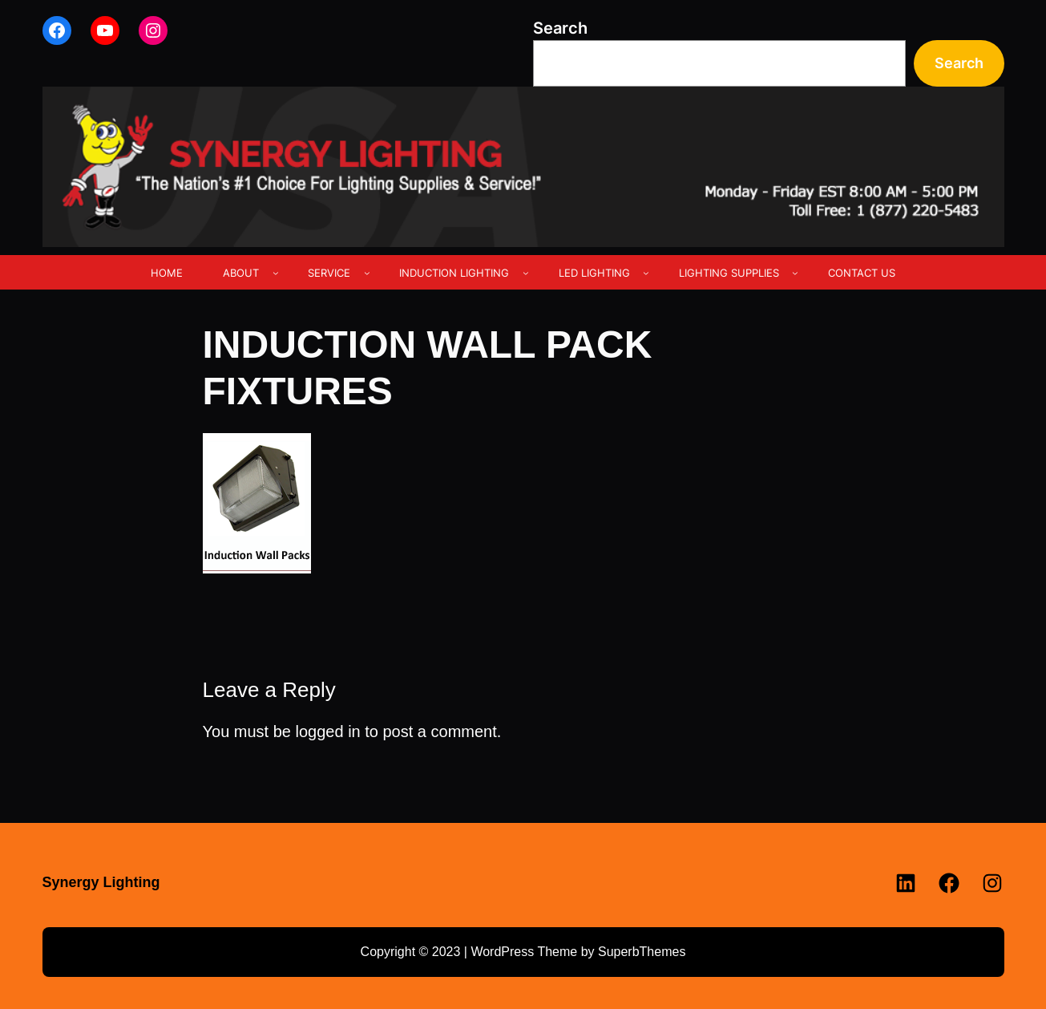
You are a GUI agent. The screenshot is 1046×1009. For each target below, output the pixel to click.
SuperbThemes (641, 951)
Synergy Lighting (101, 882)
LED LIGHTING (594, 272)
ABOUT (241, 272)
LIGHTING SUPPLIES (729, 272)
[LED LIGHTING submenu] (646, 272)
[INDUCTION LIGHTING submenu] (526, 272)
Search (560, 28)
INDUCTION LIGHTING (454, 272)
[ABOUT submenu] (276, 272)
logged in (328, 731)
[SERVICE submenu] (367, 272)
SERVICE (329, 272)
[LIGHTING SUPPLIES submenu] (795, 272)
